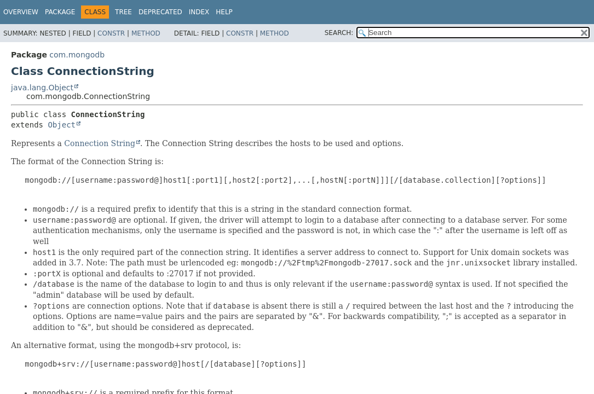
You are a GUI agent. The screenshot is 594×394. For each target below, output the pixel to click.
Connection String (99, 143)
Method (145, 33)
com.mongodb (77, 54)
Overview (20, 12)
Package (60, 12)
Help (224, 12)
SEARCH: (339, 33)
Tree (123, 12)
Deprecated (160, 12)
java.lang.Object (42, 87)
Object (62, 124)
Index (199, 12)
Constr (111, 33)
